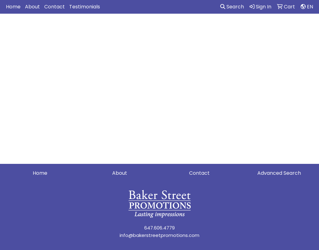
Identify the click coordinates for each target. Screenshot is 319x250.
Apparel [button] (92, 27)
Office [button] (287, 27)
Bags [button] (147, 27)
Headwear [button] (230, 27)
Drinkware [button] (175, 27)
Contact (54, 6)
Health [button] (261, 27)
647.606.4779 (159, 228)
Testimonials (84, 6)
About (32, 6)
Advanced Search (279, 173)
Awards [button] (121, 27)
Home (13, 6)
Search (232, 6)
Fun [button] (203, 27)
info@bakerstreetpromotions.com (159, 235)
